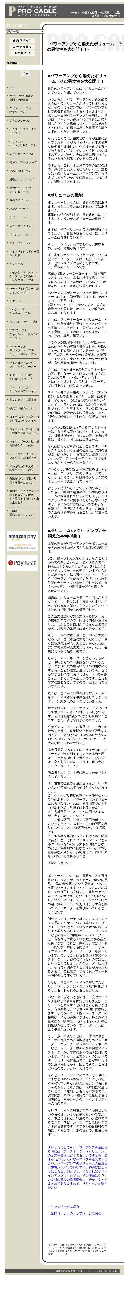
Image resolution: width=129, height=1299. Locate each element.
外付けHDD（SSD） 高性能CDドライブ (24, 376)
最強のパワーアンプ (21, 179)
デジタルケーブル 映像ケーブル (24, 110)
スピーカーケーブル (21, 153)
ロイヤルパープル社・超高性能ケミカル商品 (24, 443)
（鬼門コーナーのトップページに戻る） (76, 1213)
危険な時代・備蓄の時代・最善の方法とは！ (22, 480)
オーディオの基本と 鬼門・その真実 (24, 97)
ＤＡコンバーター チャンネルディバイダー (24, 389)
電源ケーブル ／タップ (23, 162)
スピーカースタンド (21, 226)
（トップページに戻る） (65, 1206)
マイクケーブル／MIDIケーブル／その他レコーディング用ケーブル (24, 276)
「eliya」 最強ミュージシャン (24, 512)
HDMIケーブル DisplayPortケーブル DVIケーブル (24, 334)
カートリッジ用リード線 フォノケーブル (24, 290)
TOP (11, 87)
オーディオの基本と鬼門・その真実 (89, 12)
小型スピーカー (18, 208)
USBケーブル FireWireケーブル (22, 311)
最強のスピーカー (20, 200)
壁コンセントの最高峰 (22, 399)
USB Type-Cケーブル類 (23, 321)
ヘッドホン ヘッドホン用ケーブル (24, 143)
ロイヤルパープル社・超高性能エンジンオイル (24, 418)
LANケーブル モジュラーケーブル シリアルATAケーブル (24, 350)
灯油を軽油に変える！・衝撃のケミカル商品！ (24, 468)
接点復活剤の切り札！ (22, 408)
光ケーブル (16, 301)
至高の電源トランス (21, 170)
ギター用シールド (20, 243)
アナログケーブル (20, 120)
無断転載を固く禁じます (69, 1271)
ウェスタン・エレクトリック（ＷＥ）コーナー (24, 364)
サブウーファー (18, 217)
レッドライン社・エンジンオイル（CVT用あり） (24, 455)
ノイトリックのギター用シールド (24, 253)
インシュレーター (20, 234)
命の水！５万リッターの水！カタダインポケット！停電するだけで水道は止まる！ (24, 496)
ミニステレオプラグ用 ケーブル (22, 131)
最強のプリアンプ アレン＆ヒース (24, 189)
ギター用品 (16, 263)
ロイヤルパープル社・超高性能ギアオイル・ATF (24, 431)
